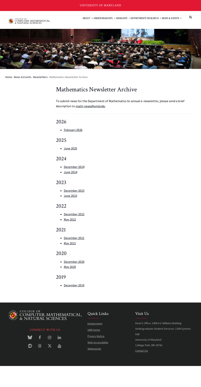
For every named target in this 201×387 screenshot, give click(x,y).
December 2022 (74, 235)
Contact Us (141, 371)
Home (8, 98)
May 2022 (70, 240)
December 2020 (74, 282)
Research (153, 22)
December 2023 (74, 211)
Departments (134, 22)
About (71, 22)
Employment (95, 344)
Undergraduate (91, 22)
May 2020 (70, 288)
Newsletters (40, 98)
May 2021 (70, 264)
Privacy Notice (96, 357)
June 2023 (70, 217)
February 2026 (73, 151)
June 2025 (70, 169)
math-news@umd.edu (90, 127)
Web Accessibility (98, 363)
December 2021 (74, 259)
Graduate (114, 22)
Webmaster (94, 369)
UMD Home (94, 350)
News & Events (76, 37)
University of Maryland (100, 5)
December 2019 (74, 306)
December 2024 (74, 188)
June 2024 (70, 193)
